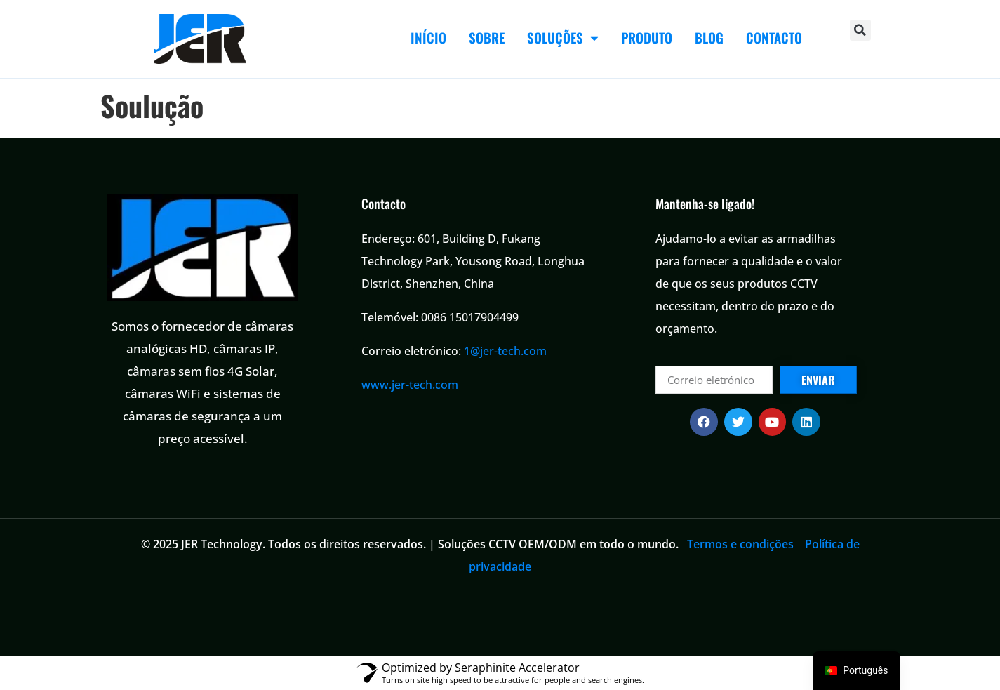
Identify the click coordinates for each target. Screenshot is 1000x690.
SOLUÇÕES (563, 37)
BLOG (709, 37)
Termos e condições (740, 544)
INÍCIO (428, 37)
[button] (860, 30)
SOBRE (487, 37)
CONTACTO (774, 37)
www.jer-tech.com (409, 384)
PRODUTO (646, 37)
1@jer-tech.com (505, 351)
